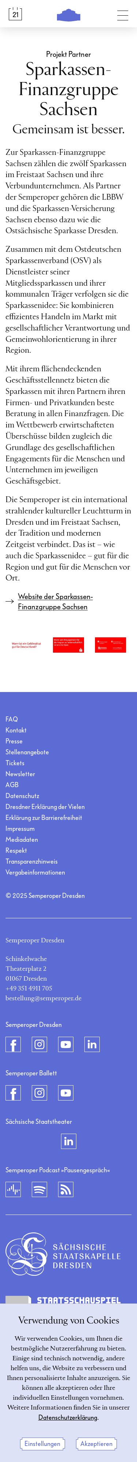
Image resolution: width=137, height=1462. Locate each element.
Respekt (16, 850)
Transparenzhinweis (31, 861)
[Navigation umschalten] (122, 13)
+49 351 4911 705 (28, 988)
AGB (12, 785)
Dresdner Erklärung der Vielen (45, 807)
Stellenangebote (27, 752)
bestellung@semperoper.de (43, 998)
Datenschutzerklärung (67, 1417)
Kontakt (16, 730)
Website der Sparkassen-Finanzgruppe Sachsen (55, 602)
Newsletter (20, 774)
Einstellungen (42, 1443)
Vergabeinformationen (35, 872)
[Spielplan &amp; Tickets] (15, 13)
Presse (14, 741)
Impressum (20, 828)
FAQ (11, 719)
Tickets (14, 763)
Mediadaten (21, 839)
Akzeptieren (96, 1443)
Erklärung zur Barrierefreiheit (43, 817)
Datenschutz (22, 796)
